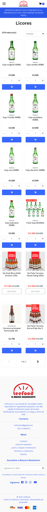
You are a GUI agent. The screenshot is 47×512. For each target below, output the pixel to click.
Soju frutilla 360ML (12, 117)
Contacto (23, 441)
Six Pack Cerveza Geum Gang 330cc (35, 274)
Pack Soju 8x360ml (35, 222)
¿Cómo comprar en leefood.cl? (23, 447)
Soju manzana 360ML (11, 224)
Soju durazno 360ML (35, 170)
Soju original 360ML (11, 64)
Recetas (23, 454)
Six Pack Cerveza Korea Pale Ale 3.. (35, 327)
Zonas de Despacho (23, 444)
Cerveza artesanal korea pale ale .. (11, 329)
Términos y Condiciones (23, 451)
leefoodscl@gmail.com (23, 425)
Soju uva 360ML (11, 170)
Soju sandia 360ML (35, 64)
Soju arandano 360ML (35, 118)
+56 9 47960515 (23, 428)
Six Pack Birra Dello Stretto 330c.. (12, 274)
